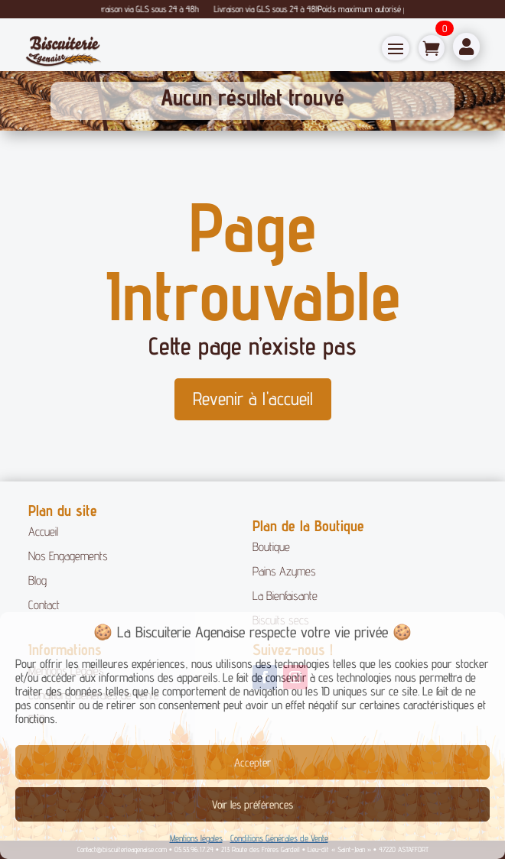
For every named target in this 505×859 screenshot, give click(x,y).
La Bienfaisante (285, 595)
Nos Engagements (68, 556)
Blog (37, 580)
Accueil (43, 531)
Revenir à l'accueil (253, 398)
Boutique (271, 547)
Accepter (252, 762)
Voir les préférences (252, 804)
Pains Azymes (284, 571)
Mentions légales (196, 838)
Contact (44, 605)
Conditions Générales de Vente (279, 838)
